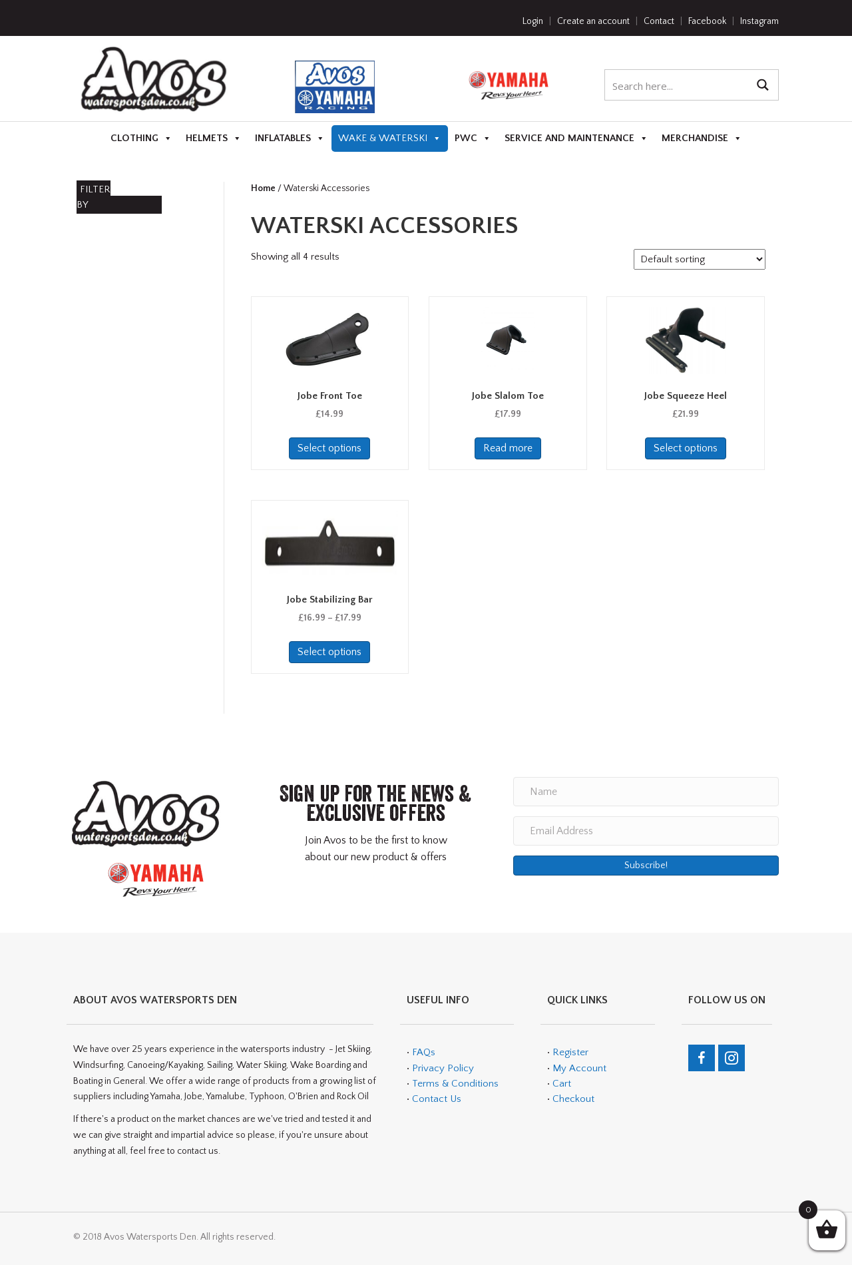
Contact (659, 21)
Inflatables (290, 138)
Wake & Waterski (389, 138)
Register (570, 1052)
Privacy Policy (443, 1068)
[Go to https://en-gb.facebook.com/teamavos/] (701, 1058)
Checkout (573, 1099)
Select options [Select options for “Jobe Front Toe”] (329, 448)
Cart (561, 1083)
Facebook (707, 21)
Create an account (593, 21)
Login (533, 21)
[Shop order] (699, 259)
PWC (473, 138)
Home (263, 188)
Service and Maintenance (576, 138)
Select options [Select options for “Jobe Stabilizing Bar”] (329, 652)
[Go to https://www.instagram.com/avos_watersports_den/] (731, 1058)
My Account (579, 1068)
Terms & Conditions (454, 1083)
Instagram (759, 21)
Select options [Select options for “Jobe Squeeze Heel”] (686, 448)
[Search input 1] (677, 85)
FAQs (423, 1052)
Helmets (214, 138)
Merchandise (702, 138)
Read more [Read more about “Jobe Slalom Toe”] (507, 448)
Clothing (141, 138)
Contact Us (436, 1099)
